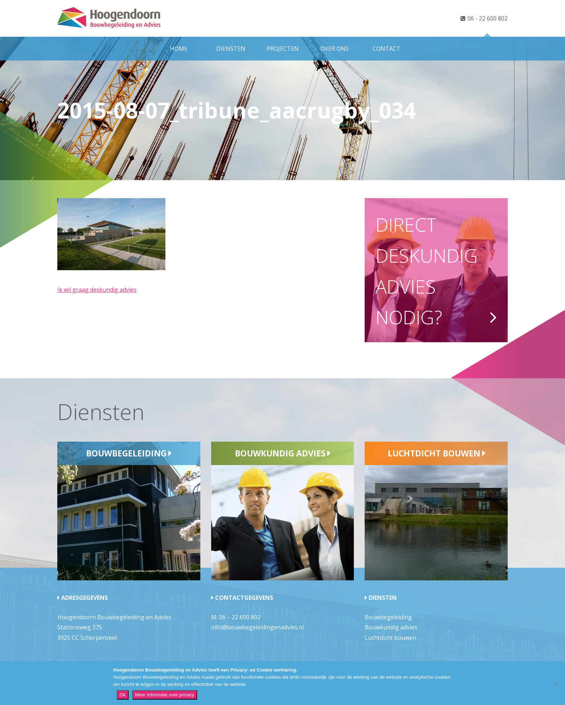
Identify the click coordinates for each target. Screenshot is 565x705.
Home (178, 49)
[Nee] (556, 683)
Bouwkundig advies (280, 453)
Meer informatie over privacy (164, 694)
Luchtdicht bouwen (434, 453)
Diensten (230, 49)
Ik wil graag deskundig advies (97, 290)
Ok (123, 694)
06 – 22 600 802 (240, 617)
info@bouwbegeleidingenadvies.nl (257, 627)
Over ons (334, 49)
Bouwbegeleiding (126, 453)
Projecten (283, 49)
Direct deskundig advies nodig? (426, 270)
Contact (386, 49)
